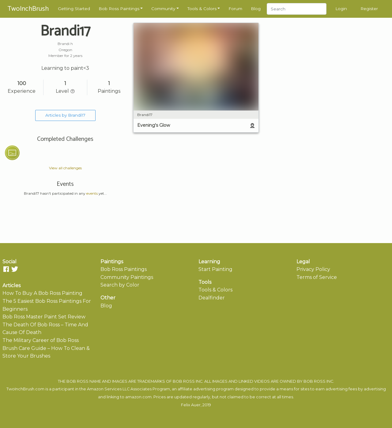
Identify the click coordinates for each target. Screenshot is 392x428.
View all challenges (65, 168)
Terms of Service (316, 277)
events (92, 193)
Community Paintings (126, 277)
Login (341, 8)
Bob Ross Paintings (119, 8)
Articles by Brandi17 (65, 115)
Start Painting (215, 269)
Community (163, 8)
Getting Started (74, 8)
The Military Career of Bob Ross (40, 340)
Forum (235, 8)
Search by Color (119, 285)
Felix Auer (191, 405)
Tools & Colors (202, 8)
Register (369, 8)
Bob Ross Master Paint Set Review (43, 317)
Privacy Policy (313, 269)
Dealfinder (211, 298)
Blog (256, 8)
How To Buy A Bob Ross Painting (42, 293)
